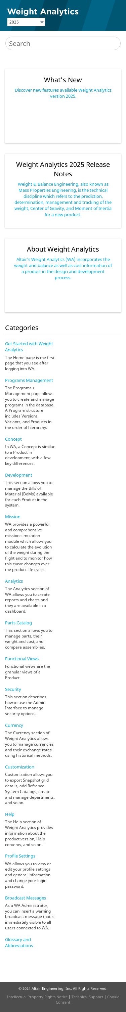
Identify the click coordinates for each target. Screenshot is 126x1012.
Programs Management (29, 380)
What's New (63, 79)
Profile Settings (20, 856)
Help (9, 814)
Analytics (14, 581)
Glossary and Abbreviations (19, 942)
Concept (13, 439)
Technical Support (87, 996)
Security (13, 689)
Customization (19, 767)
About (63, 249)
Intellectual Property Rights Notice (37, 996)
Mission (12, 517)
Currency (14, 725)
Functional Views (22, 659)
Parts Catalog (18, 623)
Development (18, 475)
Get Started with (29, 347)
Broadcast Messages (25, 898)
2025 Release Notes (63, 169)
